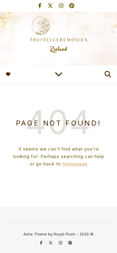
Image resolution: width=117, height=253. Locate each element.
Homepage (74, 164)
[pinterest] (71, 6)
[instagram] (62, 6)
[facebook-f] (40, 6)
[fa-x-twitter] (51, 6)
